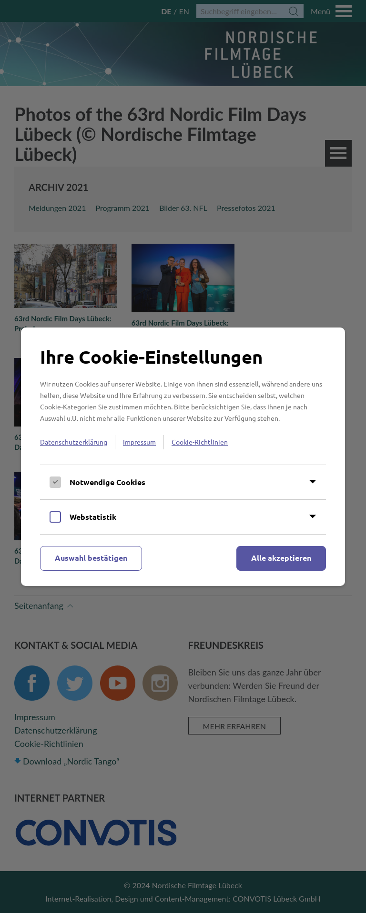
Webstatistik (93, 517)
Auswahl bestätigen (91, 558)
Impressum (139, 441)
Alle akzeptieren (281, 558)
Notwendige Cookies (107, 482)
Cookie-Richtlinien (200, 441)
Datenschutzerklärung (73, 441)
